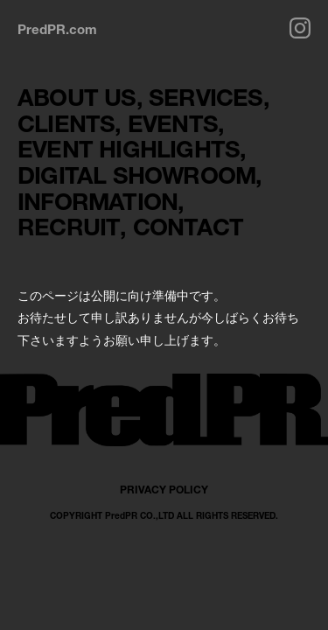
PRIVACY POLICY (164, 489)
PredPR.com (57, 29)
